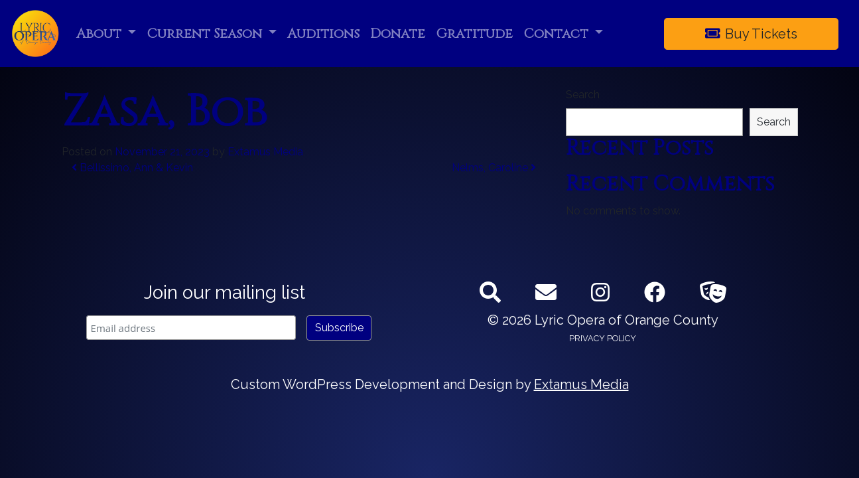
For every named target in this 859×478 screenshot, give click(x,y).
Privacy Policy (602, 338)
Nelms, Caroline (494, 167)
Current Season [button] (206, 33)
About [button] (100, 33)
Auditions (323, 33)
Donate (397, 33)
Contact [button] (557, 33)
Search (583, 94)
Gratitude (474, 33)
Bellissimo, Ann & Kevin (132, 167)
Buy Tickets (751, 34)
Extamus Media (265, 151)
